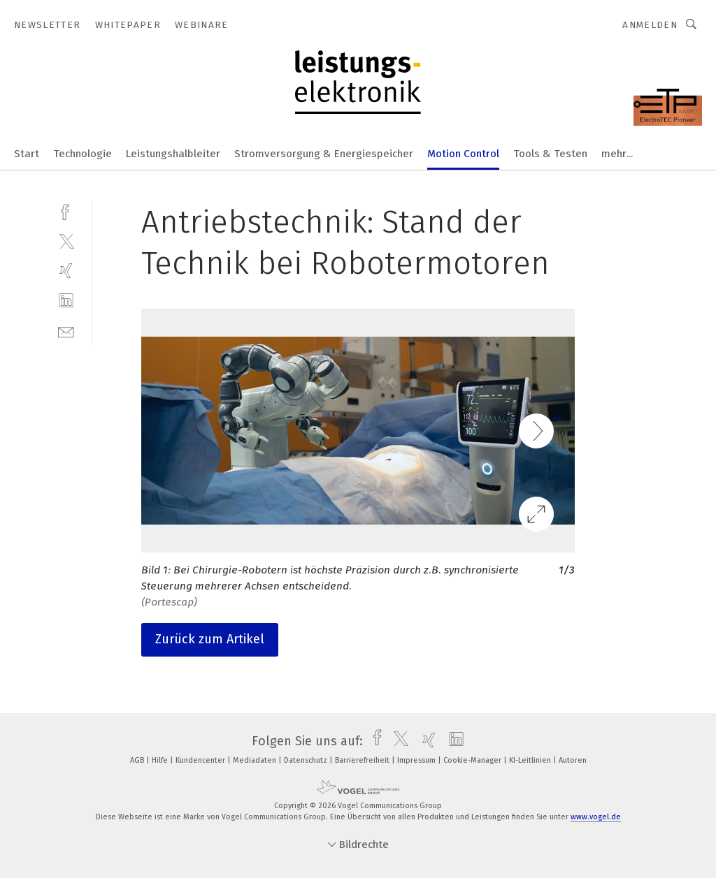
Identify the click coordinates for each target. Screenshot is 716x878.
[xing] (66, 270)
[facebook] (66, 210)
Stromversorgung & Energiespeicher (323, 153)
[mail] (66, 330)
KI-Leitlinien (531, 760)
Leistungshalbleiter (173, 153)
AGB (138, 760)
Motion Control (463, 153)
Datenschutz (306, 760)
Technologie (82, 153)
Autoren (573, 760)
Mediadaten (255, 760)
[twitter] (66, 240)
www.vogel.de (596, 816)
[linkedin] (66, 300)
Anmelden (650, 25)
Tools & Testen (550, 153)
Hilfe (161, 760)
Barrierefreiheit (363, 760)
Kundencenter (201, 760)
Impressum (417, 760)
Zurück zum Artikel (209, 639)
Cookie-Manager (473, 760)
